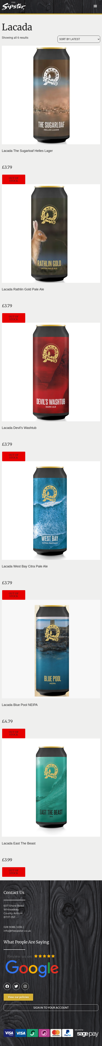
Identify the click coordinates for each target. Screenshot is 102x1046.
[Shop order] (78, 39)
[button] (95, 6)
